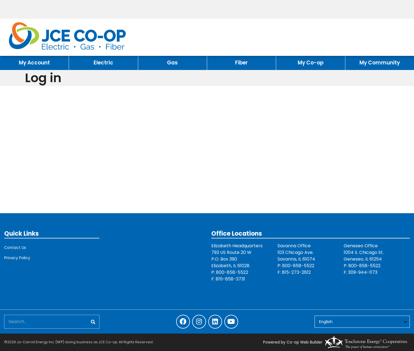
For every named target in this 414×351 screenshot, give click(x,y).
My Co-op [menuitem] (310, 62)
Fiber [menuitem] (241, 62)
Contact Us (15, 247)
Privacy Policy (17, 258)
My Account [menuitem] (34, 62)
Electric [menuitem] (103, 62)
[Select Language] (362, 322)
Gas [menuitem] (172, 62)
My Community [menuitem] (379, 62)
